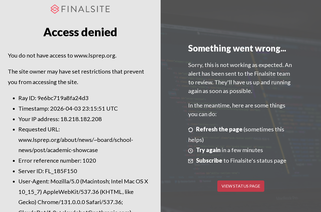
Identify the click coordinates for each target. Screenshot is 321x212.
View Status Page (241, 185)
